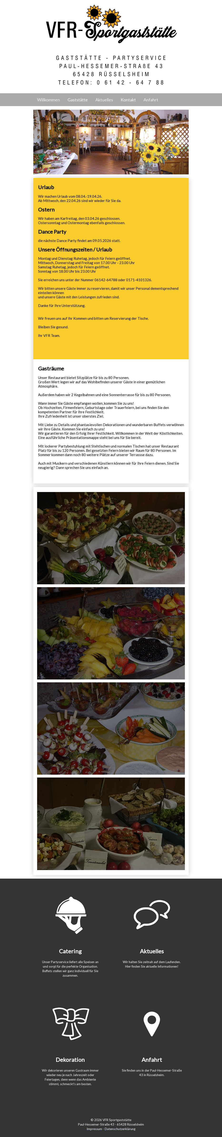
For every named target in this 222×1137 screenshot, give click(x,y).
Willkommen (48, 99)
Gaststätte (78, 99)
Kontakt (128, 99)
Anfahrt (150, 99)
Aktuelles (104, 99)
